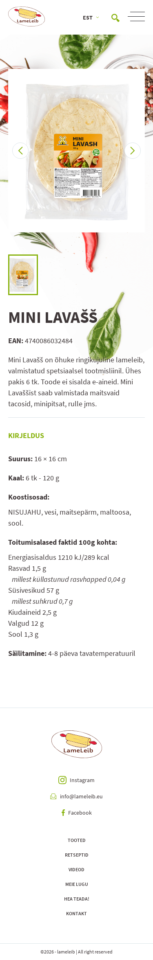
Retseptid (77, 855)
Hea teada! (76, 899)
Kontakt (76, 913)
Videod (76, 869)
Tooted (77, 840)
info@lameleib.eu (76, 796)
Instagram (76, 780)
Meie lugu (76, 884)
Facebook (77, 813)
